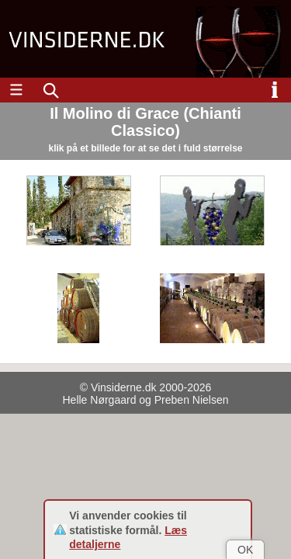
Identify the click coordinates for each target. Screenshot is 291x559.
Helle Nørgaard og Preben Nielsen (146, 400)
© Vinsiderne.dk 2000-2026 (146, 387)
